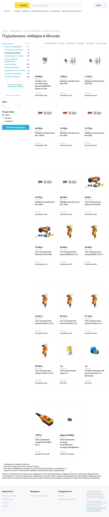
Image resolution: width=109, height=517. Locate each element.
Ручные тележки (17, 64)
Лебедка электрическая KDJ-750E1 (69, 203)
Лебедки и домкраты (17, 67)
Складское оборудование (32, 31)
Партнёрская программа (67, 499)
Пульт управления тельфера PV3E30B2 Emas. (43, 442)
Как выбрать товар (9, 496)
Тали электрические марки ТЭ (68, 372)
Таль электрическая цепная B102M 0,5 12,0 (44, 322)
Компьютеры (55, 11)
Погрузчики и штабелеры (17, 50)
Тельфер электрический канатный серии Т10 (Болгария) (94, 373)
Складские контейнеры (17, 74)
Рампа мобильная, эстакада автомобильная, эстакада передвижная (69, 443)
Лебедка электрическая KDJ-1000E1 (45, 134)
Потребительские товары (40, 11)
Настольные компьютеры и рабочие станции (77, 11)
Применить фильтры (15, 127)
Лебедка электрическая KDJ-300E (94, 134)
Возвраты (5, 506)
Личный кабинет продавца (39, 496)
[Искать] (78, 5)
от (4, 106)
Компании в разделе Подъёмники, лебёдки (16, 85)
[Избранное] (85, 5)
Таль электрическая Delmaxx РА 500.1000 (43, 253)
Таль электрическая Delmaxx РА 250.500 (93, 203)
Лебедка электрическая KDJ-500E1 (45, 203)
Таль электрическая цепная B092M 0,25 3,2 (69, 253)
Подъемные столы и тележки (17, 70)
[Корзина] (90, 5)
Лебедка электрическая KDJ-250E (69, 134)
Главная (5, 31)
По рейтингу (70, 43)
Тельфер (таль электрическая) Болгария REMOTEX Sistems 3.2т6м (43, 85)
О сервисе (5, 503)
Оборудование (15, 31)
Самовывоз (9, 121)
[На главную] (8, 5)
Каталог (18, 11)
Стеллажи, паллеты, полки (17, 56)
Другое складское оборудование (17, 60)
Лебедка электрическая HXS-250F (94, 82)
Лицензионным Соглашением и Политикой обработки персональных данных (96, 509)
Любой (7, 115)
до (19, 106)
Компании (25, 11)
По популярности (51, 43)
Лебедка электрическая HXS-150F (69, 82)
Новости (61, 496)
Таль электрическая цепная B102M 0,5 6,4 (93, 322)
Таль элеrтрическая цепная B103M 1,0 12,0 (44, 372)
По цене (61, 43)
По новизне (90, 43)
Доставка (8, 118)
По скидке (80, 43)
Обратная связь (7, 499)
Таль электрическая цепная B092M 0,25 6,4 (94, 253)
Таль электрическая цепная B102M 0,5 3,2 (68, 322)
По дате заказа (101, 43)
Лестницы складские (17, 77)
